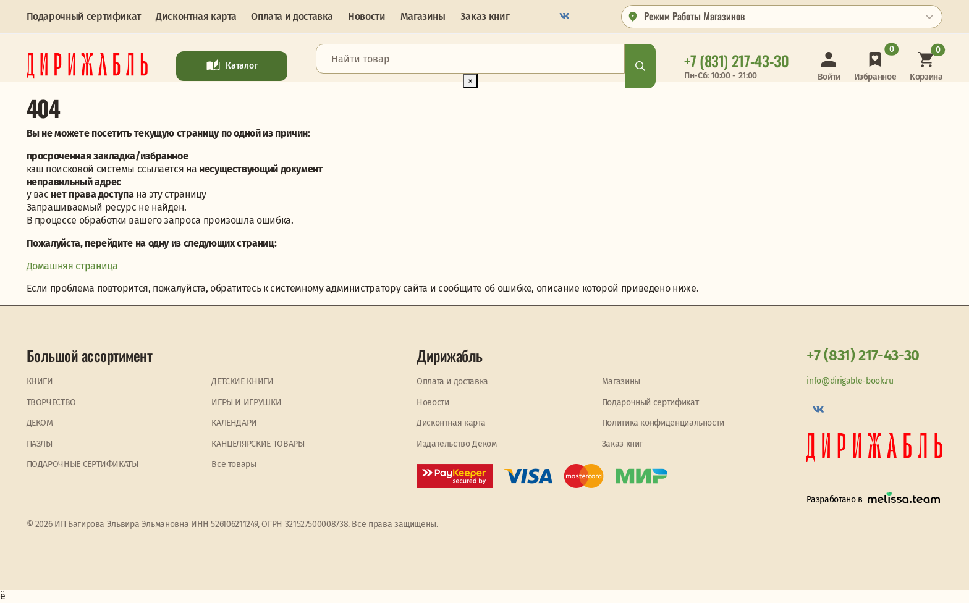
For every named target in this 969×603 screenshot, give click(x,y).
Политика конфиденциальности (663, 423)
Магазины (423, 16)
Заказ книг (484, 16)
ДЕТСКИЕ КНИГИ (242, 381)
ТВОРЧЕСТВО (51, 402)
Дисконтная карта (196, 16)
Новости (366, 16)
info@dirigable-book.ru (849, 381)
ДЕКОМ (40, 423)
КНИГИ (40, 381)
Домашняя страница (72, 266)
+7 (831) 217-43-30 (863, 355)
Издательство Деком (457, 444)
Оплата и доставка (292, 16)
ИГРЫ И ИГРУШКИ (246, 402)
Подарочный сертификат (84, 16)
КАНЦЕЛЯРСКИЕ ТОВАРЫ (257, 444)
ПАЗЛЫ (40, 444)
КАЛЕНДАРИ (234, 423)
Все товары (233, 464)
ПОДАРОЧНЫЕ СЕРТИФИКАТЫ (82, 464)
